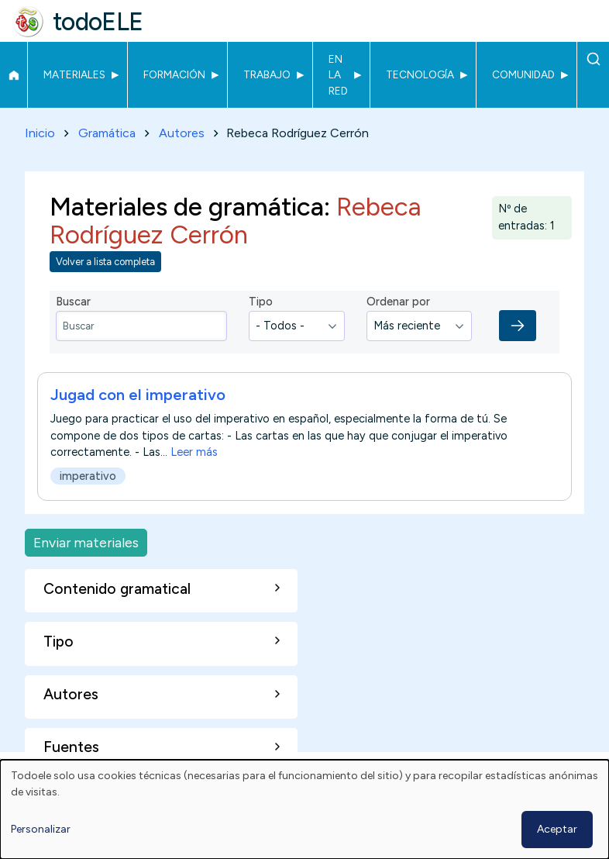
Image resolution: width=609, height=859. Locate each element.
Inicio (13, 75)
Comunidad (523, 74)
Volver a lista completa (105, 261)
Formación (174, 74)
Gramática (107, 133)
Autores (182, 133)
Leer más (194, 453)
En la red (338, 75)
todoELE (98, 22)
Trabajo (267, 74)
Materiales (74, 74)
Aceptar (557, 829)
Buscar (593, 59)
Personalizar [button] (41, 829)
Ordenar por (398, 302)
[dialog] (304, 809)
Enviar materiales (86, 542)
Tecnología (420, 74)
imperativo (88, 476)
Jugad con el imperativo (137, 395)
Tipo (261, 302)
